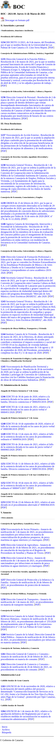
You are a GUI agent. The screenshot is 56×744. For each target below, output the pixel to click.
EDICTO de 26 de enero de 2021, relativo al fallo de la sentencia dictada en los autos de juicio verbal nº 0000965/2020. (27, 447)
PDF (51, 47)
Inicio (4, 727)
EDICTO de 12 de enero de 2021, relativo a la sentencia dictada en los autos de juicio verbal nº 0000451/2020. (25, 409)
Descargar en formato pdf (17, 20)
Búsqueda (6, 732)
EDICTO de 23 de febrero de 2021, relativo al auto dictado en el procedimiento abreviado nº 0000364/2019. (28, 503)
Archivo (6, 729)
